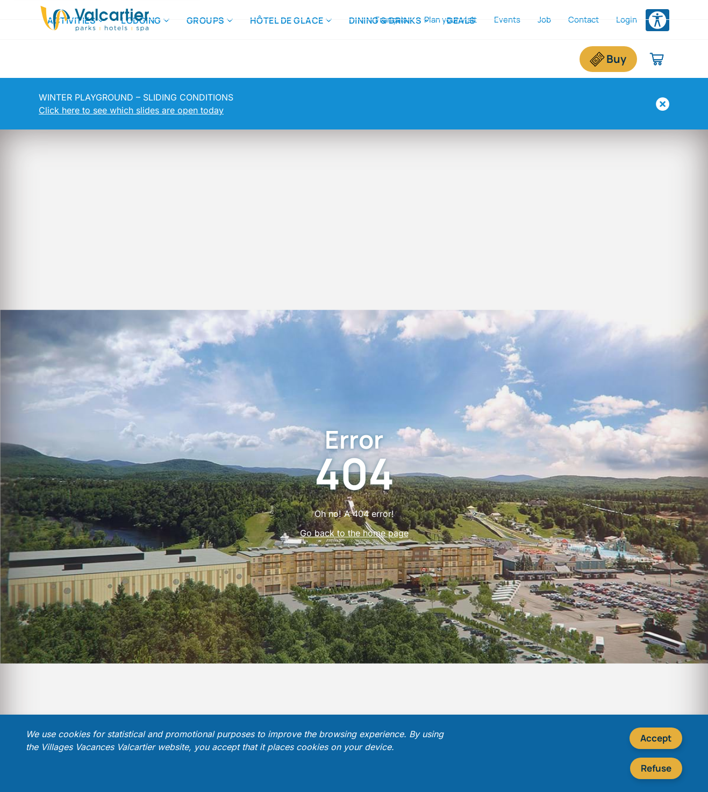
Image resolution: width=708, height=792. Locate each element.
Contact (583, 19)
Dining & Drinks (385, 58)
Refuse (656, 768)
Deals (461, 58)
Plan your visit (450, 19)
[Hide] (662, 104)
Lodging (141, 58)
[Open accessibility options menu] (657, 20)
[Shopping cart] (657, 59)
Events (507, 19)
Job (544, 19)
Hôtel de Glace (287, 58)
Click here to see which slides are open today (131, 110)
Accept (655, 738)
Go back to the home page (354, 533)
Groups (206, 58)
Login (626, 19)
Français (391, 19)
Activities (71, 58)
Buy (616, 59)
